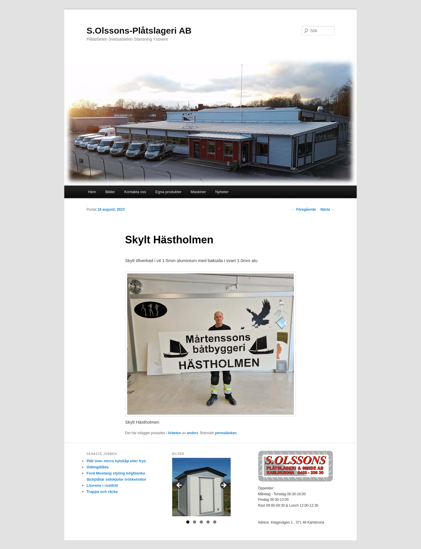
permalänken (226, 433)
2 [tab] (194, 522)
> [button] (223, 485)
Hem (92, 192)
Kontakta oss (135, 192)
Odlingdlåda (97, 467)
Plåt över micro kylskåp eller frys (116, 461)
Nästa (327, 209)
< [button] (179, 485)
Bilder (110, 192)
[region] (201, 487)
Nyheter (222, 192)
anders (192, 433)
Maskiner (198, 192)
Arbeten (174, 433)
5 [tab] (214, 522)
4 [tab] (208, 522)
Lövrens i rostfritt (102, 485)
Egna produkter (169, 192)
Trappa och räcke (102, 491)
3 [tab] (201, 522)
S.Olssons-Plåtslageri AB (139, 30)
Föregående (304, 209)
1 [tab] (187, 522)
